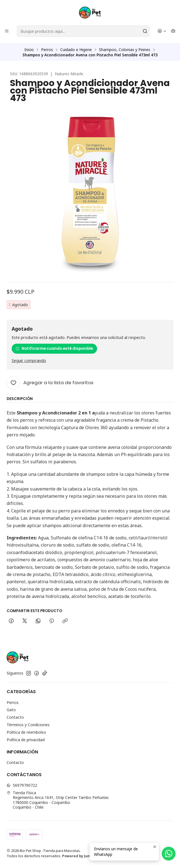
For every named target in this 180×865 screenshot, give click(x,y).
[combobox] (83, 31)
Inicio (29, 49)
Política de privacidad (26, 739)
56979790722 (22, 785)
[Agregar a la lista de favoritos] (50, 382)
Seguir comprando (29, 360)
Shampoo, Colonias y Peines (124, 49)
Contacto (15, 717)
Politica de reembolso (26, 732)
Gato (11, 709)
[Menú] (6, 31)
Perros (47, 49)
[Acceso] (162, 31)
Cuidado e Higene (76, 49)
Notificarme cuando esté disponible (54, 348)
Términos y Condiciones (28, 724)
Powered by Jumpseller (82, 855)
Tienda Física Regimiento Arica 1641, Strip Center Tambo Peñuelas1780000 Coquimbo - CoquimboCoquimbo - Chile (58, 800)
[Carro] (173, 31)
